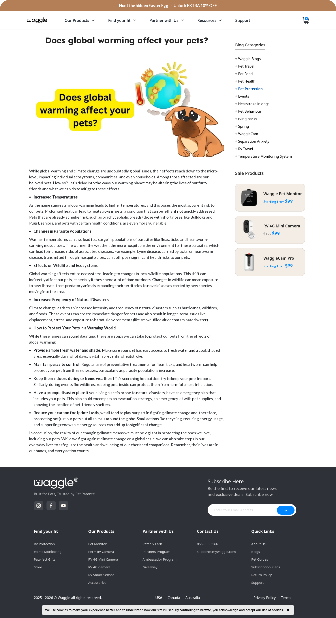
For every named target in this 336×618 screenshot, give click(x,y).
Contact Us (208, 531)
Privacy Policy (264, 597)
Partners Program (156, 551)
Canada (174, 597)
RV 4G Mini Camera (103, 559)
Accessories (97, 582)
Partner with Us (158, 531)
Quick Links (262, 531)
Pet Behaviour (248, 111)
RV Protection (44, 544)
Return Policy (261, 575)
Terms (286, 597)
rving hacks (246, 118)
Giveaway (150, 567)
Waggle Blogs (248, 58)
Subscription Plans (265, 567)
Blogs (255, 551)
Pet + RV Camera (101, 551)
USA (158, 597)
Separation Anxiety (252, 141)
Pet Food (244, 73)
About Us (258, 544)
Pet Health (245, 81)
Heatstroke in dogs (252, 103)
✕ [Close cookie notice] (288, 610)
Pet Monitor (97, 544)
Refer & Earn (152, 544)
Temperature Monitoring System (263, 156)
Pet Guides (259, 559)
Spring (242, 126)
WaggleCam (246, 133)
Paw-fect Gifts (44, 559)
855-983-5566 (207, 544)
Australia (192, 597)
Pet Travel (244, 66)
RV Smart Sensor (101, 575)
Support (257, 582)
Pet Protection (249, 88)
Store (38, 567)
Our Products (101, 531)
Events (242, 96)
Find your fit (46, 531)
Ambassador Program (159, 559)
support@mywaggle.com (216, 551)
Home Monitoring (48, 551)
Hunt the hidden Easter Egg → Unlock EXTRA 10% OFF (168, 6)
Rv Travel (244, 148)
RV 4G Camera (99, 567)
